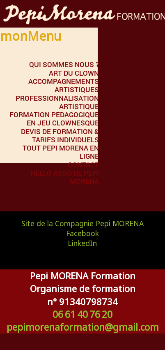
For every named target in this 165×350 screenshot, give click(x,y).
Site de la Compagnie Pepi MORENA (82, 223)
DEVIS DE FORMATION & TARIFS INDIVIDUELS (60, 135)
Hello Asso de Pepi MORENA (64, 177)
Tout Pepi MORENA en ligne (61, 152)
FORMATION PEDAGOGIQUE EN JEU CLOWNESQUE (54, 118)
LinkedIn (82, 243)
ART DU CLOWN (74, 73)
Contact (83, 164)
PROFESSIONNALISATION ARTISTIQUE (57, 102)
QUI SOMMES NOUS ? (64, 64)
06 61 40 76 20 (82, 314)
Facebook (82, 233)
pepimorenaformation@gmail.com (83, 327)
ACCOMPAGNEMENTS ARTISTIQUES (63, 85)
